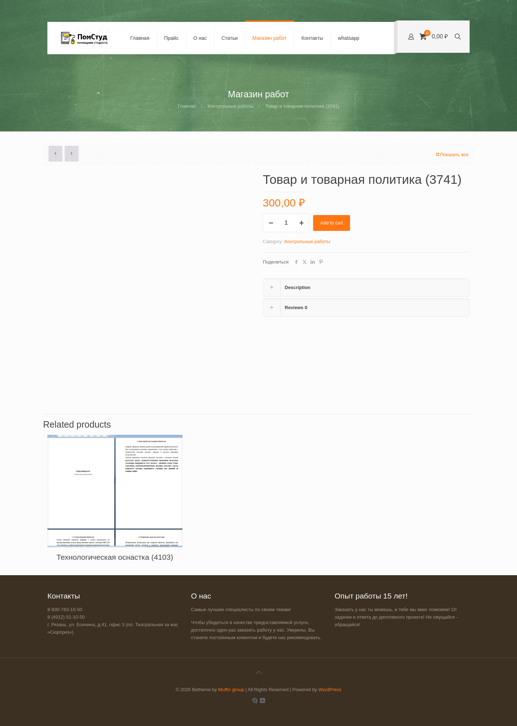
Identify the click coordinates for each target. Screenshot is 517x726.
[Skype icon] (254, 700)
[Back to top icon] (258, 672)
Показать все (452, 154)
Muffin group (231, 689)
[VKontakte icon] (262, 700)
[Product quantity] (286, 223)
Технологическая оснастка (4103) (114, 557)
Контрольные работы (230, 106)
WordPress (329, 689)
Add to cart (331, 222)
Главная (186, 106)
